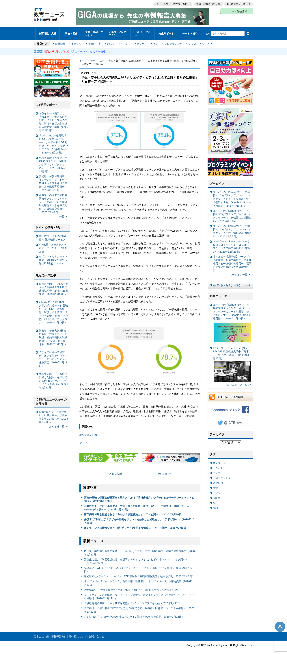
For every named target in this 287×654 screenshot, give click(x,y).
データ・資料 (190, 32)
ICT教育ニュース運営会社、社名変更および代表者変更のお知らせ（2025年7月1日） (53, 413)
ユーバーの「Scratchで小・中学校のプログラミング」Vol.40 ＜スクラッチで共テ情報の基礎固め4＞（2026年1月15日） (232, 212)
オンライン (219, 459)
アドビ (83, 439)
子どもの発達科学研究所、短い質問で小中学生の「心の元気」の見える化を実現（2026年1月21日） (53, 356)
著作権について (78, 633)
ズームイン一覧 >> (240, 271)
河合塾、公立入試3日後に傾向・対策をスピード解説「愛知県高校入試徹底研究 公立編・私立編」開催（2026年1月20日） (53, 334)
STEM (190, 40)
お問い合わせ (96, 633)
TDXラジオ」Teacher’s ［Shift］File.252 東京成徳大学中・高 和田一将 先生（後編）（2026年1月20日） (232, 361)
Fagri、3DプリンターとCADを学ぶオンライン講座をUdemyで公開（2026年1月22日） (134, 613)
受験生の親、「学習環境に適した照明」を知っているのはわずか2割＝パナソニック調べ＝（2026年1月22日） (136, 558)
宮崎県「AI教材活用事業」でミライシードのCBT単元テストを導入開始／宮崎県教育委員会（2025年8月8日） (53, 180)
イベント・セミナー (141, 32)
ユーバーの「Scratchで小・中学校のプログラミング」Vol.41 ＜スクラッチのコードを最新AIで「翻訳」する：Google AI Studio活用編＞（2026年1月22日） (232, 196)
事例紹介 (77, 40)
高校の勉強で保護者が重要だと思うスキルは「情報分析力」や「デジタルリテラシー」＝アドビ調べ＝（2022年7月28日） (139, 496)
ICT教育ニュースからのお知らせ (51, 398)
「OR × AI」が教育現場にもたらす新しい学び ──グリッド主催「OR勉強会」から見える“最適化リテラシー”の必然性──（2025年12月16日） (53, 141)
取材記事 (61, 40)
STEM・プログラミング (118, 32)
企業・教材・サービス (94, 32)
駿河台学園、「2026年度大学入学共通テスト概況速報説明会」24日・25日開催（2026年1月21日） (53, 285)
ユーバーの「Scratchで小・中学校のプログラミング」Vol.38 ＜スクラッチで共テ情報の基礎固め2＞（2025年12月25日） (232, 243)
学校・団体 (71, 32)
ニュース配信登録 (237, 11)
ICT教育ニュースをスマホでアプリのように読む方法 (53, 245)
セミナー (141, 40)
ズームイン (217, 180)
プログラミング (172, 40)
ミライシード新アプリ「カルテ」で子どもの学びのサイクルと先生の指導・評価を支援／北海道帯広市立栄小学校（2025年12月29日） (53, 119)
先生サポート (166, 32)
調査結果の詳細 (88, 431)
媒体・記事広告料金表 (208, 3)
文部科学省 (94, 40)
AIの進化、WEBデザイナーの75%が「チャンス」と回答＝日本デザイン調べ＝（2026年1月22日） (138, 566)
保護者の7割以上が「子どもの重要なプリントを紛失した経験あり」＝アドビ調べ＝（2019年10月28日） (139, 518)
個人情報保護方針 (56, 633)
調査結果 (218, 479)
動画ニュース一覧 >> (239, 381)
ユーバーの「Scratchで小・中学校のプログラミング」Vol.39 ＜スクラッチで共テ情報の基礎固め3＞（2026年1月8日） (232, 228)
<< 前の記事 (115, 470)
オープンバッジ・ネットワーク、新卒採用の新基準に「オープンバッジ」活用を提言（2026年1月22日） (139, 580)
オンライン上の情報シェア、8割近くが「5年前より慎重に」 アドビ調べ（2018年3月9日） (136, 524)
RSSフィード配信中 (230, 393)
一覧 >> (63, 213)
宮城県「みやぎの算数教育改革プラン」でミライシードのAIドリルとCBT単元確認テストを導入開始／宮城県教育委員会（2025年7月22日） (53, 200)
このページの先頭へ (280, 623)
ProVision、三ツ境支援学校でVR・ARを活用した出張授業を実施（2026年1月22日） (133, 586)
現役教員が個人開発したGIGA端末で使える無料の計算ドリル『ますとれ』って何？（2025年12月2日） (53, 161)
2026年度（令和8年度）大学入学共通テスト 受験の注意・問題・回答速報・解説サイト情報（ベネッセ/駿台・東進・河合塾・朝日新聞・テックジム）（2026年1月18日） (53, 309)
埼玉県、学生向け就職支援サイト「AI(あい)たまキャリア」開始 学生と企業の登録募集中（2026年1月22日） (139, 549)
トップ (83, 57)
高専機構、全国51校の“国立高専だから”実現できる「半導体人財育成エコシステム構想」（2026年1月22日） (139, 607)
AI (201, 40)
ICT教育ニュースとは (238, 3)
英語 (154, 40)
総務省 (110, 40)
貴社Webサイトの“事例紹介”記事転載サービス (52, 234)
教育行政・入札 (47, 32)
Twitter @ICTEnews (230, 419)
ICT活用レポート (47, 101)
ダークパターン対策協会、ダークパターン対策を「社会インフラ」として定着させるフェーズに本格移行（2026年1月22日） (139, 593)
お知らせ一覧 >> (58, 423)
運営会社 (39, 633)
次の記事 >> (164, 470)
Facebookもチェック (230, 406)
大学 (215, 484)
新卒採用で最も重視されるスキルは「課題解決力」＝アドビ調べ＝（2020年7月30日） (134, 511)
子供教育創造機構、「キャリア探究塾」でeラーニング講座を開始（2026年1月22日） (133, 600)
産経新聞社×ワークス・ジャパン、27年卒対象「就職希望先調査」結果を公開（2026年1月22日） (140, 573)
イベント (125, 40)
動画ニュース (218, 293)
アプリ (212, 40)
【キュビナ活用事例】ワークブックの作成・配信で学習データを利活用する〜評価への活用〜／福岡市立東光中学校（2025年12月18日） (232, 260)
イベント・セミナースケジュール (232, 282)
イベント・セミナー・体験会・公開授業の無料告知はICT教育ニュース (53, 257)
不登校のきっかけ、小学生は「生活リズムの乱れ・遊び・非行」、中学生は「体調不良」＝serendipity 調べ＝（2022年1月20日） (136, 504)
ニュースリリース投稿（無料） (172, 3)
